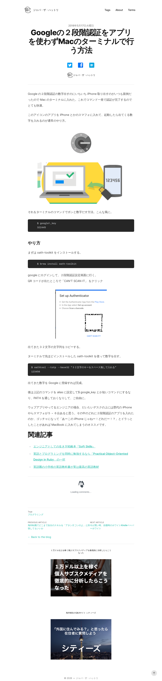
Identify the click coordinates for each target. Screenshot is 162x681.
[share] (69, 65)
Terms (131, 10)
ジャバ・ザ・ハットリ (87, 678)
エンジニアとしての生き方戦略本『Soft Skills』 (64, 446)
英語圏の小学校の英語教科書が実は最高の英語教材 (66, 466)
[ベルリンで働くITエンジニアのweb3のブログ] (41, 10)
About (119, 10)
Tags (107, 10)
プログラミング (35, 514)
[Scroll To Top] (154, 673)
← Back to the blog (39, 537)
